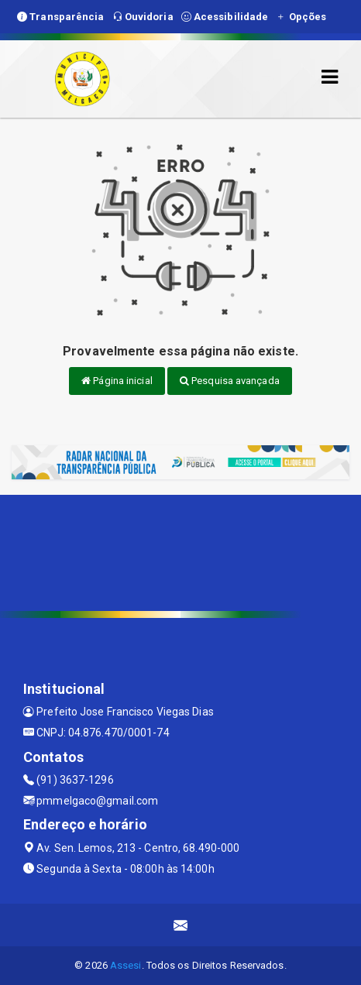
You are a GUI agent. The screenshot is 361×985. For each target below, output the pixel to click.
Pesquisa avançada (230, 380)
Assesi (126, 965)
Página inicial (117, 380)
